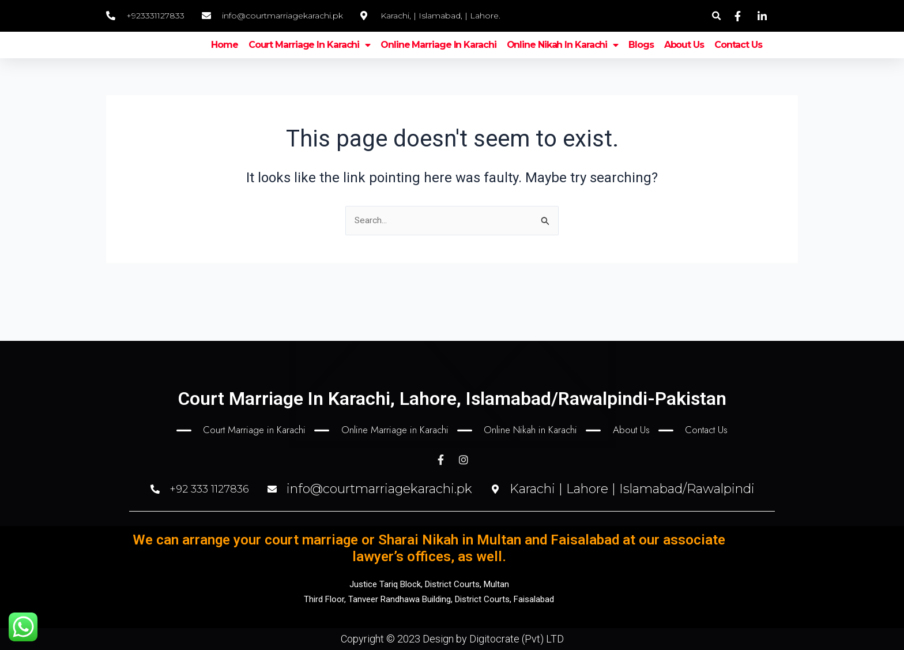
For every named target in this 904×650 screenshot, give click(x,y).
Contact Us (738, 57)
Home (224, 57)
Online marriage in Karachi (438, 57)
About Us (684, 57)
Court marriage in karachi (309, 57)
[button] (716, 16)
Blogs (641, 57)
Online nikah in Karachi (563, 57)
